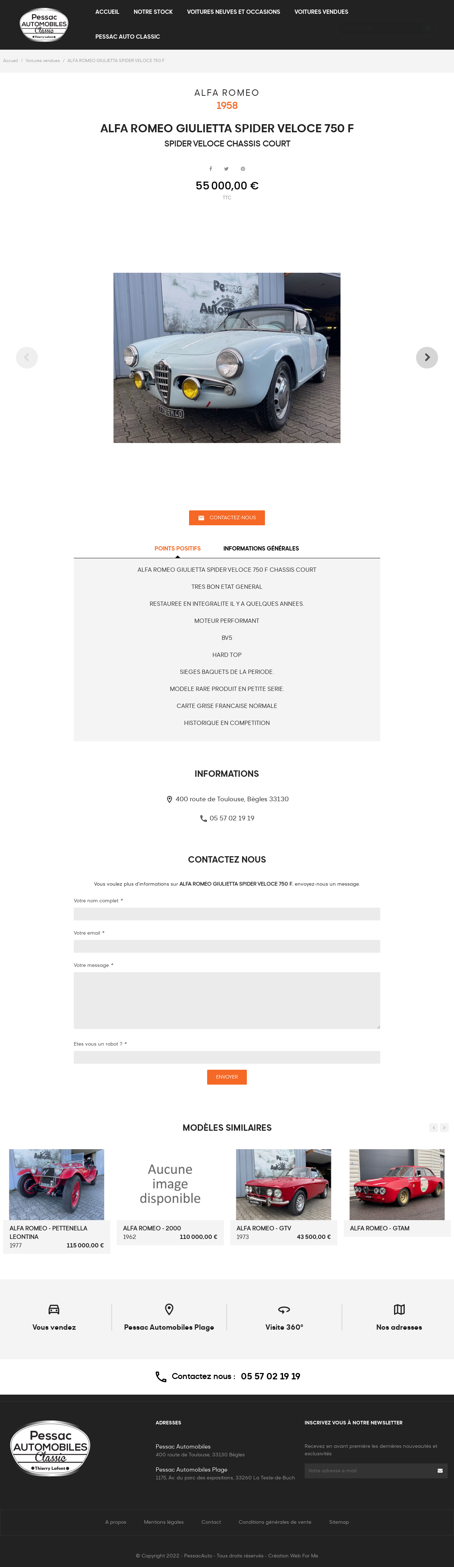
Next (417, 357)
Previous (36, 357)
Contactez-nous (227, 518)
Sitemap (339, 1522)
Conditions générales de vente (275, 1522)
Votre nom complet (98, 900)
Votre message (93, 965)
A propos (115, 1522)
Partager (210, 169)
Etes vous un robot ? (100, 1044)
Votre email (89, 933)
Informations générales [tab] (261, 549)
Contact (211, 1522)
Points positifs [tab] (178, 549)
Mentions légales (164, 1522)
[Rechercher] (387, 25)
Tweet (226, 169)
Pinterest (243, 169)
